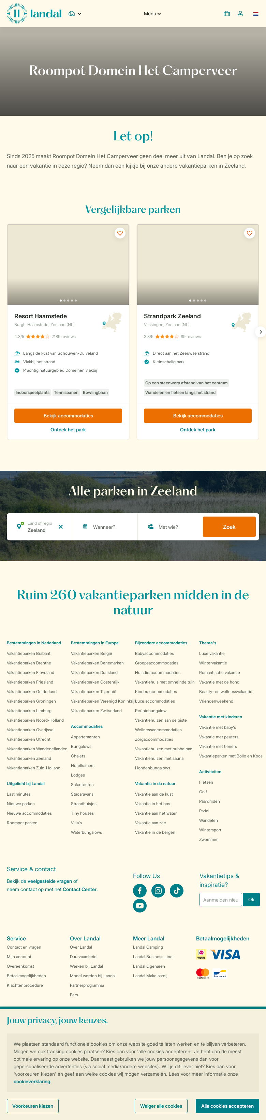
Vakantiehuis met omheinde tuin (165, 682)
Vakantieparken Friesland (30, 682)
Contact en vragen (24, 947)
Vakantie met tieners (218, 746)
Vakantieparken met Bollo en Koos (231, 755)
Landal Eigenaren (149, 966)
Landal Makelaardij (150, 975)
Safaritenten (82, 784)
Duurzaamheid (83, 956)
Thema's (207, 642)
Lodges (78, 775)
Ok (251, 899)
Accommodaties (87, 726)
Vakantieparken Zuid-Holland (33, 767)
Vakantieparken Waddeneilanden (37, 748)
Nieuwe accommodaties (29, 813)
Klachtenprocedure (25, 985)
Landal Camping (148, 947)
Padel (204, 810)
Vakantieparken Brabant (28, 653)
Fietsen (206, 782)
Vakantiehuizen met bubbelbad (163, 748)
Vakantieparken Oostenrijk (95, 682)
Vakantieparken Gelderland (32, 691)
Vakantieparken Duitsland (94, 672)
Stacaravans (82, 794)
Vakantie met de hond (219, 682)
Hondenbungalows (152, 767)
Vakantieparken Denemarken (97, 662)
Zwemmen (209, 839)
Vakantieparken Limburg (29, 710)
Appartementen (85, 736)
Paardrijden (209, 801)
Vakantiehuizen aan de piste (161, 720)
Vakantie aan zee (150, 822)
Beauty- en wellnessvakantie (225, 691)
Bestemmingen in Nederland (34, 642)
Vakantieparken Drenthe (29, 662)
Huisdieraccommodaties (157, 672)
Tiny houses (82, 813)
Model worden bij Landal (93, 975)
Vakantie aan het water (156, 813)
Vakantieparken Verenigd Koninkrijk (103, 701)
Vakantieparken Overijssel (31, 729)
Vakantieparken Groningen (31, 701)
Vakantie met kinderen (220, 716)
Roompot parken (22, 822)
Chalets (78, 755)
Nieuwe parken (21, 803)
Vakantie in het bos (152, 803)
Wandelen (208, 820)
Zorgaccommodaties (154, 739)
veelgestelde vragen (50, 881)
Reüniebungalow (150, 710)
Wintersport (210, 829)
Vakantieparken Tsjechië (93, 691)
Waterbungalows (86, 832)
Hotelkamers (82, 765)
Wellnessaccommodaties (158, 729)
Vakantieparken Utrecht (28, 739)
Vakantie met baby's (217, 727)
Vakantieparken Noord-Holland (35, 720)
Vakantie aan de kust (154, 794)
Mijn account (19, 956)
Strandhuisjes (84, 803)
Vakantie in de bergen (155, 832)
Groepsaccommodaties (156, 662)
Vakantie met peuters (218, 736)
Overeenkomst (20, 966)
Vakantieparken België (91, 653)
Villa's (76, 822)
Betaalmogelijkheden (26, 975)
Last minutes (19, 794)
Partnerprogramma (87, 985)
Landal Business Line (153, 956)
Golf (203, 791)
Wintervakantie (213, 662)
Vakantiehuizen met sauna (159, 758)
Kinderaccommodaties (156, 691)
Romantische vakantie (219, 672)
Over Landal (81, 947)
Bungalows (81, 746)
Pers (74, 994)
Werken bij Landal (86, 966)
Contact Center (80, 889)
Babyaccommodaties (154, 653)
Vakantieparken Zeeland (29, 758)
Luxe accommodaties (155, 701)
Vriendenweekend (216, 701)
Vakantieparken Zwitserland (96, 710)
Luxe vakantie (212, 653)
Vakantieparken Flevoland (30, 672)
